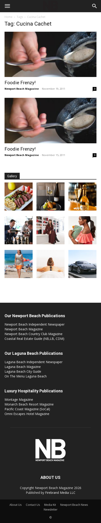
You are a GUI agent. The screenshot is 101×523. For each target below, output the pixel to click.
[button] (7, 6)
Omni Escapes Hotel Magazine (27, 414)
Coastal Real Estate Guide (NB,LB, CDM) (34, 338)
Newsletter (51, 509)
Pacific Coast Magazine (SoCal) (27, 409)
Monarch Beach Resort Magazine (29, 404)
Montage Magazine (19, 399)
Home (8, 17)
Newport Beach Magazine (22, 88)
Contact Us (33, 505)
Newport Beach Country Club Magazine (34, 334)
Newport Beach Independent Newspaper (35, 324)
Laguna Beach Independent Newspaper (34, 362)
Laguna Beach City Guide (23, 371)
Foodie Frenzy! (20, 82)
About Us (16, 505)
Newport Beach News (74, 505)
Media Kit (50, 505)
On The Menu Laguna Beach (26, 376)
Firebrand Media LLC (60, 492)
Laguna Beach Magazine (23, 367)
